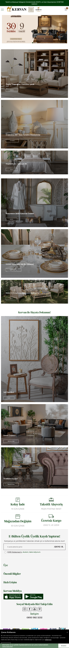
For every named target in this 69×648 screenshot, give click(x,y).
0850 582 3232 (34, 617)
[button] (32, 42)
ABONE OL (58, 546)
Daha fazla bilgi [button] (7, 646)
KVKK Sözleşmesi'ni (14, 552)
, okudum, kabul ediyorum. (23, 552)
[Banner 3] (34, 29)
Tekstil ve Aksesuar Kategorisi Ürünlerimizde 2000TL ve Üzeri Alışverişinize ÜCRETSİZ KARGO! (34, 3)
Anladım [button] (63, 645)
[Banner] (34, 73)
